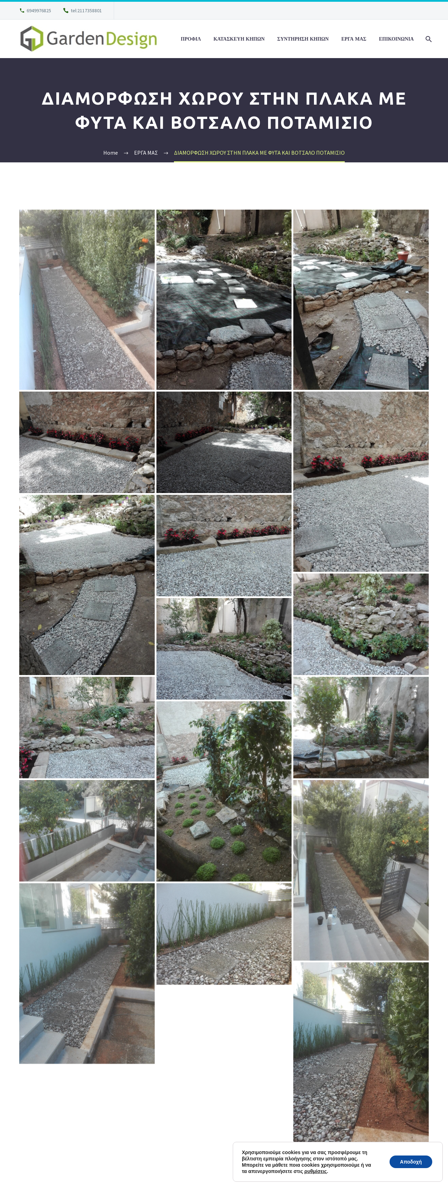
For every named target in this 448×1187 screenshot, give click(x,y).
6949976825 (39, 10)
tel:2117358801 (86, 10)
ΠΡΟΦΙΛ (191, 39)
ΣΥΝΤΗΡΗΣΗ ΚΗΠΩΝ (303, 39)
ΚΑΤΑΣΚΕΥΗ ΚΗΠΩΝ (239, 39)
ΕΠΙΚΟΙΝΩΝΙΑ (396, 39)
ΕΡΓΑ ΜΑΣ (353, 39)
